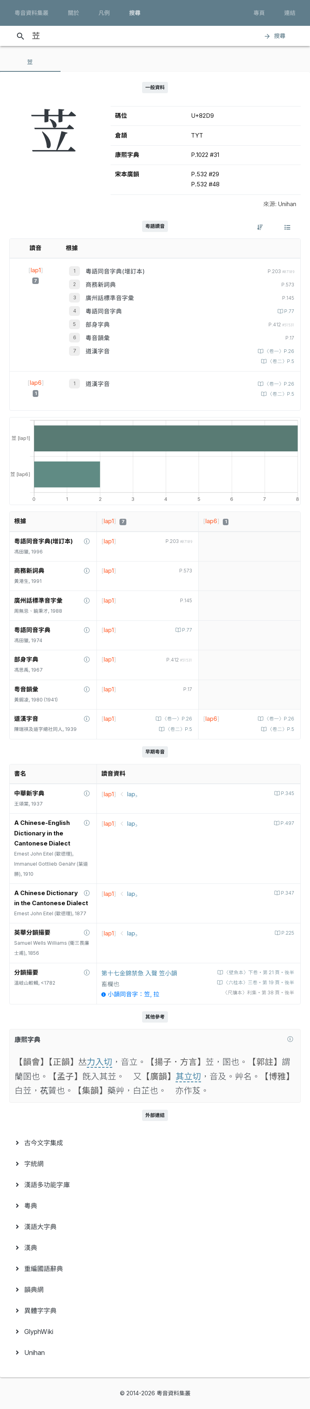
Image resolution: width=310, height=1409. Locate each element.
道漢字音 (98, 351)
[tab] (30, 62)
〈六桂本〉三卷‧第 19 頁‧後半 (258, 982)
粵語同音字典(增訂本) (115, 271)
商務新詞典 (101, 284)
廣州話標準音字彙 (110, 298)
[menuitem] (155, 1143)
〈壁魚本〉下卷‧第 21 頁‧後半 (258, 972)
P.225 (287, 933)
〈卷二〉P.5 (280, 361)
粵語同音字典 (104, 311)
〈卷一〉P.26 (278, 351)
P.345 (287, 793)
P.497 (286, 823)
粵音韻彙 (98, 338)
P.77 (288, 311)
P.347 (287, 893)
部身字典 (98, 324)
